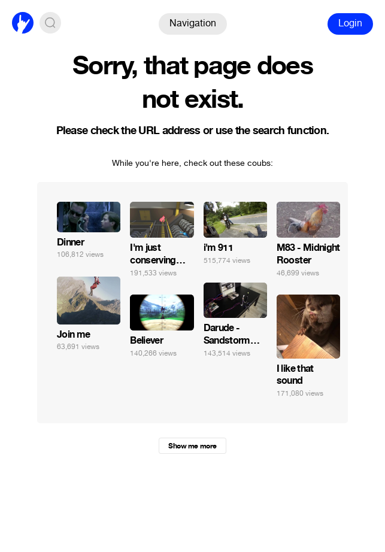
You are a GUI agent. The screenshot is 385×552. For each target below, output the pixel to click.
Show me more (192, 446)
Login (350, 23)
